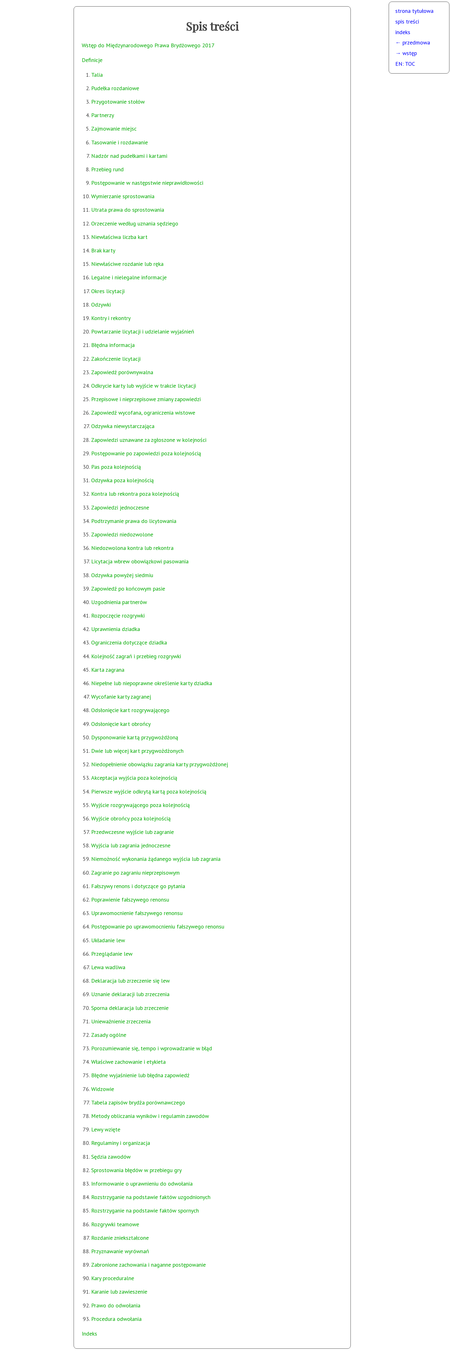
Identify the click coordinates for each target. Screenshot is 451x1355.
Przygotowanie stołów (118, 101)
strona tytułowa (414, 10)
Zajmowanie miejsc (114, 128)
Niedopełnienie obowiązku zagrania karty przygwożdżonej (159, 764)
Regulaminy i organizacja (120, 1142)
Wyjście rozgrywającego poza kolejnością (140, 805)
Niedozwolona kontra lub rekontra (132, 547)
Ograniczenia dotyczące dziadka (129, 642)
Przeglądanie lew (111, 953)
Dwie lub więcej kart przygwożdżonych (137, 750)
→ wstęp (406, 53)
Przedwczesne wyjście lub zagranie (132, 831)
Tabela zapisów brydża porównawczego (138, 1102)
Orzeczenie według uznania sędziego (134, 223)
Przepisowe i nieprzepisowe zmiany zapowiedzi (146, 399)
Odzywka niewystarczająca (122, 426)
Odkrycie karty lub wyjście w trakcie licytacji (143, 385)
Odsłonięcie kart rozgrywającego (130, 710)
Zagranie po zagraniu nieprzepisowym (135, 872)
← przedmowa (412, 42)
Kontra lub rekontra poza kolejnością (135, 493)
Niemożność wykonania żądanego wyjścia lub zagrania (155, 858)
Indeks (89, 1333)
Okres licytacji (108, 291)
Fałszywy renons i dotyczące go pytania (138, 886)
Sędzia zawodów (111, 1156)
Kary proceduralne (112, 1278)
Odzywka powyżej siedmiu (122, 575)
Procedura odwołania (116, 1318)
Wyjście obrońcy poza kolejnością (131, 818)
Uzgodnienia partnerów (119, 602)
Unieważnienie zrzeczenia (121, 1021)
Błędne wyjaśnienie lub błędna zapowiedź (140, 1075)
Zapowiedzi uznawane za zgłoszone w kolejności (148, 439)
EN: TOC (405, 63)
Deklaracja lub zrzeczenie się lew (130, 980)
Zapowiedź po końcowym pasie (128, 588)
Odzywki (101, 304)
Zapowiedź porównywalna (122, 372)
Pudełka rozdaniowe (115, 88)
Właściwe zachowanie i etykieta (128, 1061)
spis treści (407, 21)
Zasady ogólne (108, 1034)
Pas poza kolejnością (116, 466)
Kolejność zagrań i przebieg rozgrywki (136, 656)
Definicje (92, 60)
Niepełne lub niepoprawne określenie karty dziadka (151, 683)
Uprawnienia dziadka (115, 629)
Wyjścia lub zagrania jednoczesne (130, 845)
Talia (97, 74)
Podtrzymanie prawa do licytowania (133, 521)
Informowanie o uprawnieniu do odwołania (142, 1183)
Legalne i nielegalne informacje (129, 277)
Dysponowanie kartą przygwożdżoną (134, 737)
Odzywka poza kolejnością (122, 480)
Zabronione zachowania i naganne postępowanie (148, 1264)
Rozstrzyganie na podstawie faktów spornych (145, 1210)
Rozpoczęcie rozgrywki (118, 615)
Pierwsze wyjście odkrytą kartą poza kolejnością (148, 791)
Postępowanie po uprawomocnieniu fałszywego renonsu (157, 926)
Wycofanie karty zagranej (121, 696)
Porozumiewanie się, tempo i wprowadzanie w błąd (151, 1048)
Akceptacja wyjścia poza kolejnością (134, 777)
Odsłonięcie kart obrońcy (121, 723)
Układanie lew (108, 940)
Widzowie (102, 1089)
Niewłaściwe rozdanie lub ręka (127, 263)
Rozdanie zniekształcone (120, 1237)
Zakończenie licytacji (116, 358)
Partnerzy (102, 115)
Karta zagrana (107, 669)
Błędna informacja (113, 345)
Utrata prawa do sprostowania (127, 209)
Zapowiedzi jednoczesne (120, 507)
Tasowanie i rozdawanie (119, 142)
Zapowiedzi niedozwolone (122, 534)
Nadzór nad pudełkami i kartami (129, 155)
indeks (402, 32)
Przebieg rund (107, 169)
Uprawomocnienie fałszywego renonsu (137, 913)
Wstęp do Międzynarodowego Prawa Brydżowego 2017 (148, 45)
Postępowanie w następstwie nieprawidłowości (147, 182)
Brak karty (103, 250)
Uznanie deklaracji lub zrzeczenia (130, 994)
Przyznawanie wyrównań (120, 1251)
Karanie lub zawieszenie (119, 1291)
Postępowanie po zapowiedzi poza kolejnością (146, 453)
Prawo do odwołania (115, 1305)
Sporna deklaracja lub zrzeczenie (129, 1007)
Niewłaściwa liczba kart (119, 236)
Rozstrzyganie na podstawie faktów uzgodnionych (150, 1197)
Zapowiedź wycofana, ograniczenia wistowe (143, 412)
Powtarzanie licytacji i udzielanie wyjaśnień (142, 331)
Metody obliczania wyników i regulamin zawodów (150, 1116)
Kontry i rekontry (111, 318)
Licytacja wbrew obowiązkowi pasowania (140, 561)
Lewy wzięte (105, 1129)
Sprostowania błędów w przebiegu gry (136, 1170)
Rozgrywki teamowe (115, 1224)
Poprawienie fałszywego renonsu (130, 899)
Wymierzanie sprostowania (122, 196)
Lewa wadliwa (108, 967)
